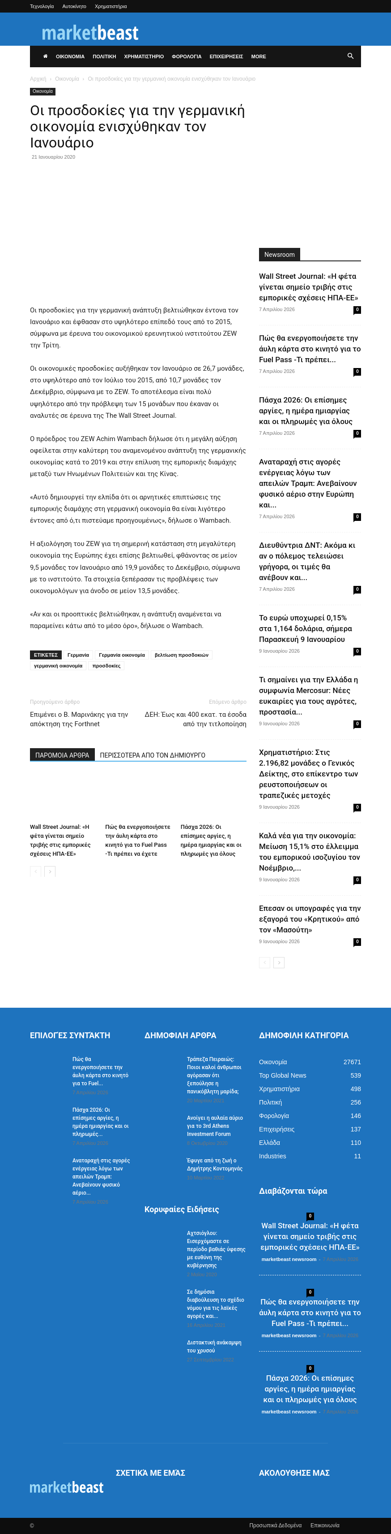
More (258, 56)
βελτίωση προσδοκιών (181, 655)
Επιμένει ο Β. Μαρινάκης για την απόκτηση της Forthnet (79, 719)
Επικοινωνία (325, 1525)
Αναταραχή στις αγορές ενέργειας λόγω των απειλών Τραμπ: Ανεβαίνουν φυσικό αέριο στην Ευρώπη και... (308, 483)
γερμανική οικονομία (58, 665)
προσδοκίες (106, 665)
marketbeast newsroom (289, 1259)
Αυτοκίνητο (74, 6)
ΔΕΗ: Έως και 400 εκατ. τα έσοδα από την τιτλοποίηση (195, 719)
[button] (350, 56)
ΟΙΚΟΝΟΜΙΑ (70, 56)
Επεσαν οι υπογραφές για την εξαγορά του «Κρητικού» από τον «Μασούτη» (310, 919)
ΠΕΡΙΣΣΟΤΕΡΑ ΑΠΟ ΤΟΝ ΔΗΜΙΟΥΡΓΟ (153, 755)
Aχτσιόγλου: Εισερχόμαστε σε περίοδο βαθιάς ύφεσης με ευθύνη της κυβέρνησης (216, 1249)
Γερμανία (78, 655)
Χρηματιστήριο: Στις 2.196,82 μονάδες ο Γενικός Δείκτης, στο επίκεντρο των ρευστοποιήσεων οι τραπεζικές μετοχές (308, 774)
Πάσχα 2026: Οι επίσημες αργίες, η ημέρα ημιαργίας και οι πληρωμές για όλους (306, 410)
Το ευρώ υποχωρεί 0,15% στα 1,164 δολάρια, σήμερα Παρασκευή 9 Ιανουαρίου (305, 628)
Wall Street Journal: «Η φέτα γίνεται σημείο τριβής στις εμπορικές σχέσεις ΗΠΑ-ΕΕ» (308, 287)
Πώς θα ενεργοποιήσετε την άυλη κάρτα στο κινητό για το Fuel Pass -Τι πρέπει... (310, 349)
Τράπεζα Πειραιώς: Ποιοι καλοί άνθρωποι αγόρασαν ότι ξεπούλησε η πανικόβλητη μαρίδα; (214, 1075)
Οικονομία (67, 79)
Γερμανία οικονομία (122, 655)
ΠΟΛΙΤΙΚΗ (104, 56)
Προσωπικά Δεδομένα (275, 1525)
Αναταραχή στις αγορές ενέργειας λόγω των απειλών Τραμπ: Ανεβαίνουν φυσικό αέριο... (101, 1176)
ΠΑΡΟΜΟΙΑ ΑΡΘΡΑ (62, 755)
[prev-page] (35, 871)
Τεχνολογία (42, 6)
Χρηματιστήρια (111, 6)
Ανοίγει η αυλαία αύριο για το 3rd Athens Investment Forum (215, 1126)
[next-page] (49, 871)
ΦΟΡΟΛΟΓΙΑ (186, 56)
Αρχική (38, 79)
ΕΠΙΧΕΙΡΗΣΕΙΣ (226, 56)
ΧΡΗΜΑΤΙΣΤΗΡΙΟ (144, 56)
